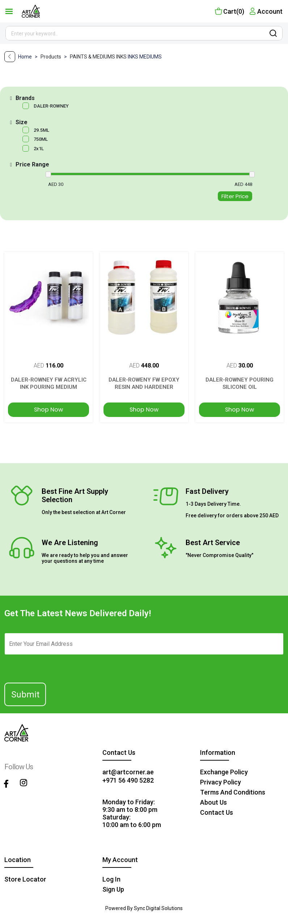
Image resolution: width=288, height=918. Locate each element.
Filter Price (235, 196)
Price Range (32, 164)
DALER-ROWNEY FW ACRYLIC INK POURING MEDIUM (48, 383)
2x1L (39, 148)
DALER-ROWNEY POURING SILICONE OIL (240, 383)
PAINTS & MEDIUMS (93, 57)
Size (21, 122)
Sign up (113, 889)
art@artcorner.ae (128, 772)
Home (25, 57)
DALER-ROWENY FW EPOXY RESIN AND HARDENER (144, 383)
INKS (122, 57)
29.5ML (41, 130)
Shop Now (48, 409)
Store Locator (25, 879)
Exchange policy (224, 772)
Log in (111, 879)
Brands (25, 98)
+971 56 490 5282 (128, 780)
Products (55, 57)
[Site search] (144, 33)
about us (213, 802)
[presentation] (48, 665)
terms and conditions (232, 792)
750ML (41, 139)
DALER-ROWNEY (51, 106)
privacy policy (220, 782)
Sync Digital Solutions (158, 908)
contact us (216, 812)
